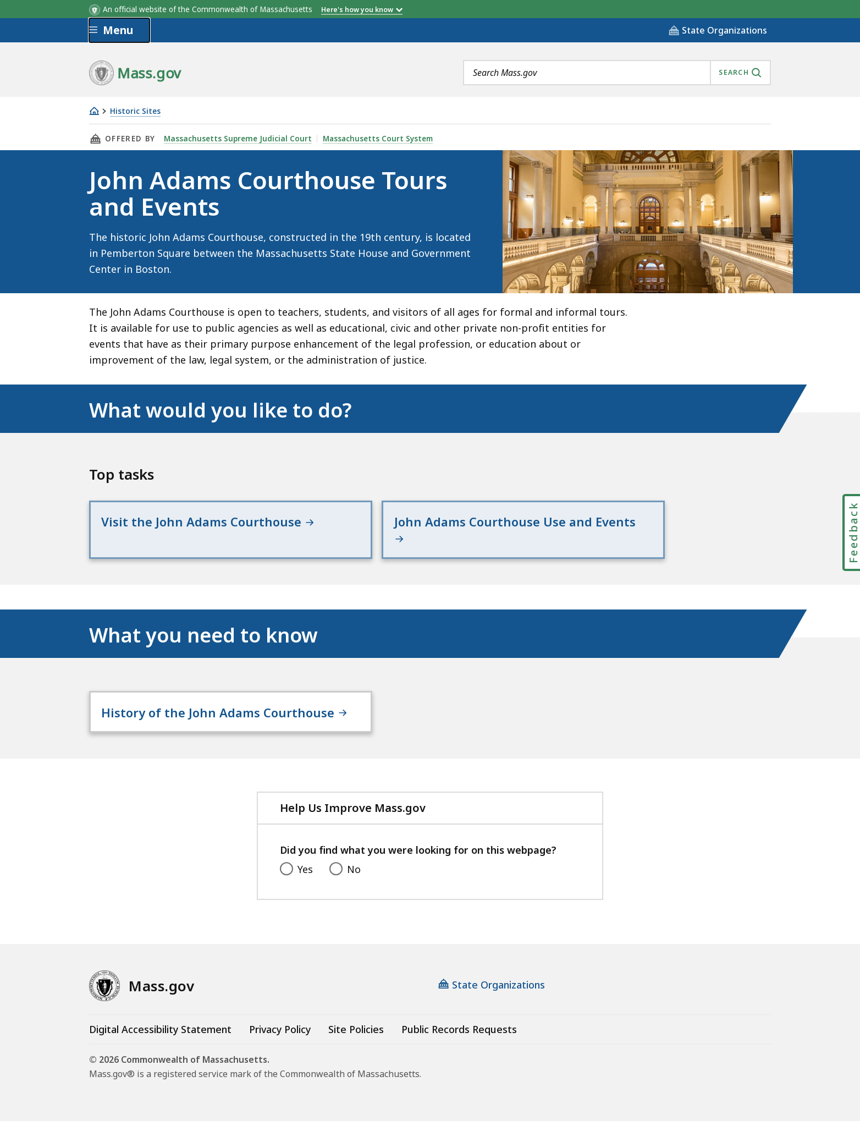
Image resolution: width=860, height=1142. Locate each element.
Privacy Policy (280, 1050)
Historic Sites (135, 111)
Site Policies (356, 1050)
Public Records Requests (459, 1050)
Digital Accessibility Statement (160, 1050)
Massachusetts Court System (375, 139)
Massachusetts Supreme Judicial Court (236, 139)
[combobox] (617, 72)
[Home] (94, 110)
